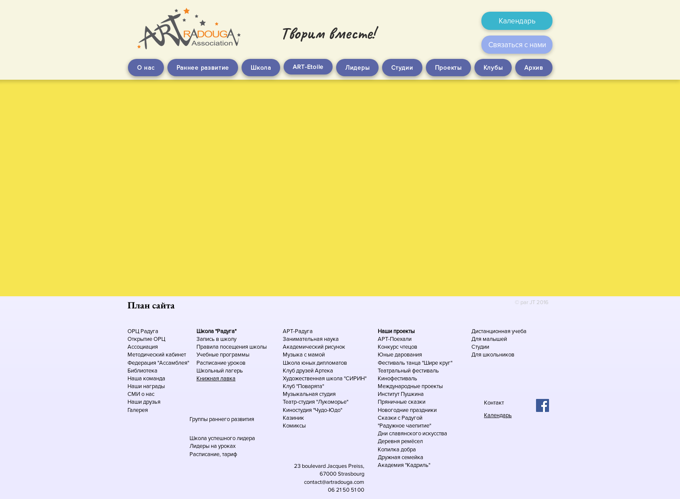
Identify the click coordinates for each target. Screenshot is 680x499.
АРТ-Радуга (298, 331)
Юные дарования (400, 354)
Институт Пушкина (401, 394)
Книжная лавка (215, 378)
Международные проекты (410, 386)
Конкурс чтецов (397, 346)
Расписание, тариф (213, 454)
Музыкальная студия (309, 394)
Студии (480, 346)
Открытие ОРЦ (146, 339)
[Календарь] (516, 21)
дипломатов (332, 363)
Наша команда (147, 378)
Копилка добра (397, 449)
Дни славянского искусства (412, 433)
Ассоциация (143, 346)
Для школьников (492, 354)
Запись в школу (216, 339)
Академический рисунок (314, 346)
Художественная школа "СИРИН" (324, 378)
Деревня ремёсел (400, 441)
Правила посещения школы (231, 346)
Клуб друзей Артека (308, 370)
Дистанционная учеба (498, 331)
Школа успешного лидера (222, 438)
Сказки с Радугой (400, 418)
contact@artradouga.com (334, 482)
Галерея (138, 410)
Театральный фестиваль (408, 370)
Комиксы (294, 425)
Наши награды (146, 386)
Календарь (498, 415)
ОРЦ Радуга (143, 331)
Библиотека (142, 370)
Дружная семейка (400, 457)
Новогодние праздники (407, 410)
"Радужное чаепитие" (404, 425)
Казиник (293, 418)
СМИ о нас (141, 394)
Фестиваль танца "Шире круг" (415, 363)
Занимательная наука (311, 339)
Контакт (494, 402)
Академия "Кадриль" (404, 465)
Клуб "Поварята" (303, 386)
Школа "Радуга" (216, 331)
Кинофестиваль (397, 378)
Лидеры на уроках (212, 446)
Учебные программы (222, 354)
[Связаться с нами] (516, 45)
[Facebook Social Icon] (542, 405)
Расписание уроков (220, 363)
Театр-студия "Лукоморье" (315, 402)
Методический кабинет (157, 354)
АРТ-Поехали (395, 339)
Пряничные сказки (401, 402)
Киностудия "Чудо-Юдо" (312, 410)
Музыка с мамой (304, 354)
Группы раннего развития (222, 419)
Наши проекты (396, 331)
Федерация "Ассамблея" (158, 363)
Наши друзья (144, 402)
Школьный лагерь (219, 370)
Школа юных (300, 363)
